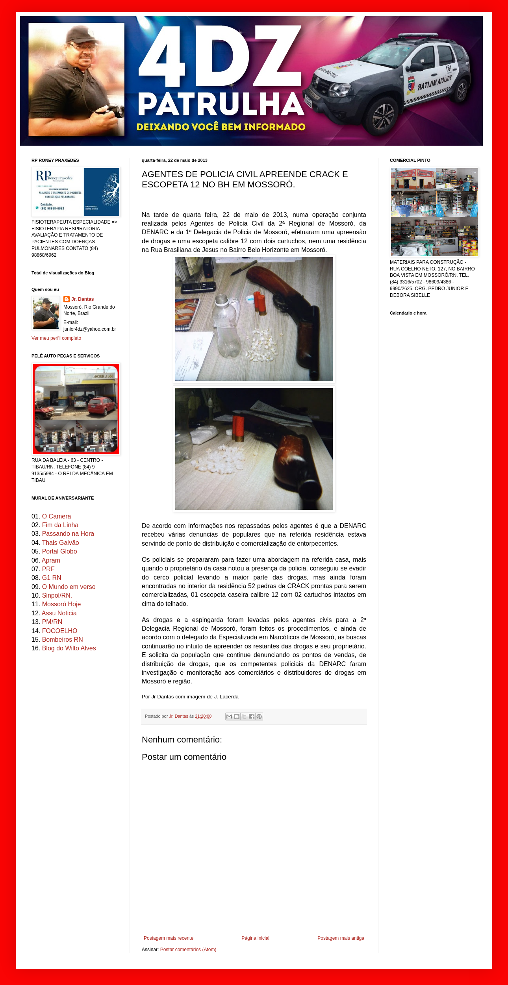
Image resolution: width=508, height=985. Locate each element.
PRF (48, 569)
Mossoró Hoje (61, 604)
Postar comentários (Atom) (188, 949)
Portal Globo (59, 551)
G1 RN (51, 577)
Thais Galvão (60, 542)
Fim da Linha (60, 525)
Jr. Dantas (179, 716)
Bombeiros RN (62, 639)
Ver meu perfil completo (56, 338)
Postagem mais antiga (340, 938)
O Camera (56, 516)
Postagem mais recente (168, 938)
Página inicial (255, 938)
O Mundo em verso (69, 586)
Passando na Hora (68, 533)
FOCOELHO (60, 631)
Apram (51, 560)
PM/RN (52, 621)
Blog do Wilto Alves (69, 648)
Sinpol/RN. (57, 595)
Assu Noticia (59, 613)
